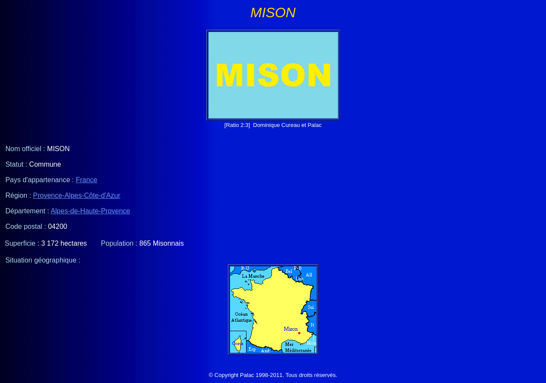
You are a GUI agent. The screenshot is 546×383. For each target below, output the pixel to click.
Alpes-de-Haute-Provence (90, 211)
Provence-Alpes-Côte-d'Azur (76, 195)
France (87, 180)
